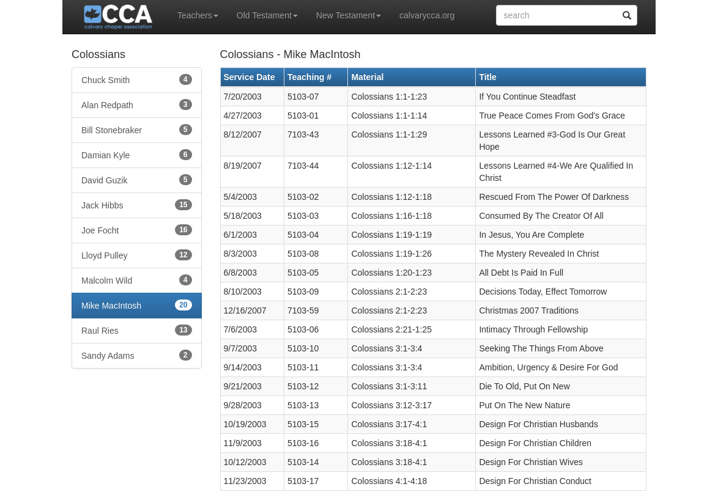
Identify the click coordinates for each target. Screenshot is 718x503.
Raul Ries (136, 330)
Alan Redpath (136, 104)
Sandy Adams (136, 355)
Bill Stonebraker (136, 129)
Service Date (249, 77)
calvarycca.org (426, 15)
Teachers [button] (197, 15)
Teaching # (309, 77)
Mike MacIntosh (136, 304)
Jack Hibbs (136, 204)
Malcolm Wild (136, 279)
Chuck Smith (136, 79)
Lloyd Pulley (136, 254)
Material (367, 77)
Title (488, 77)
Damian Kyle (136, 154)
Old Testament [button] (267, 15)
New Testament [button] (348, 15)
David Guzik (136, 179)
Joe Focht (136, 229)
